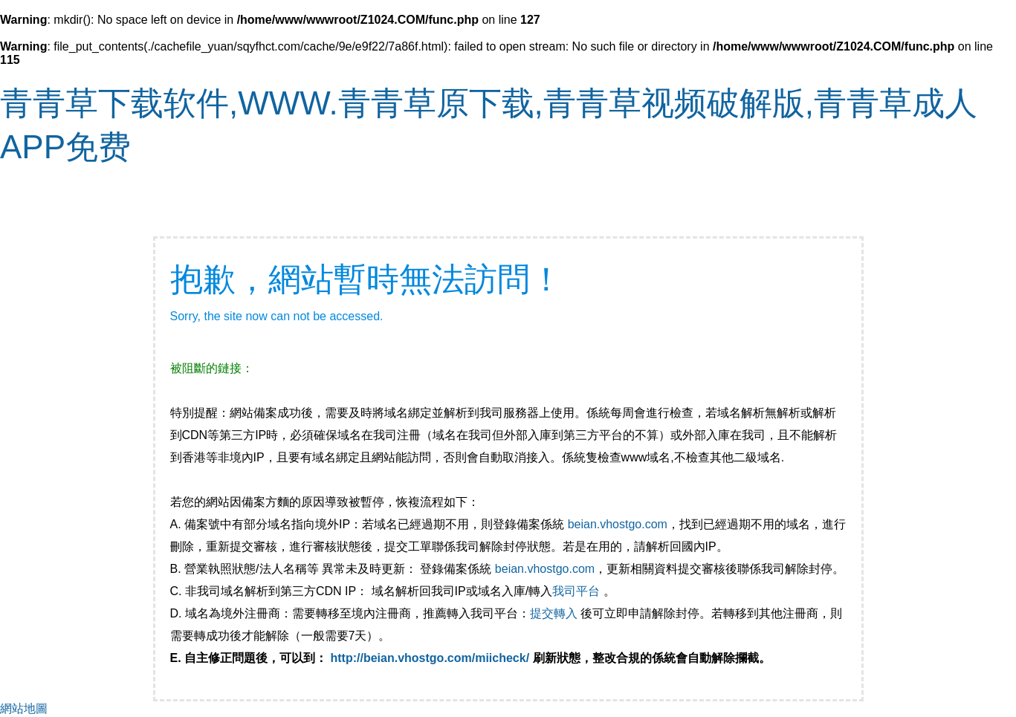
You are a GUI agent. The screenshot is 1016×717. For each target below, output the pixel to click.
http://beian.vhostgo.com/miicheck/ (430, 658)
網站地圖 (24, 708)
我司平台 (577, 591)
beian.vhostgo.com (617, 524)
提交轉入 (553, 613)
